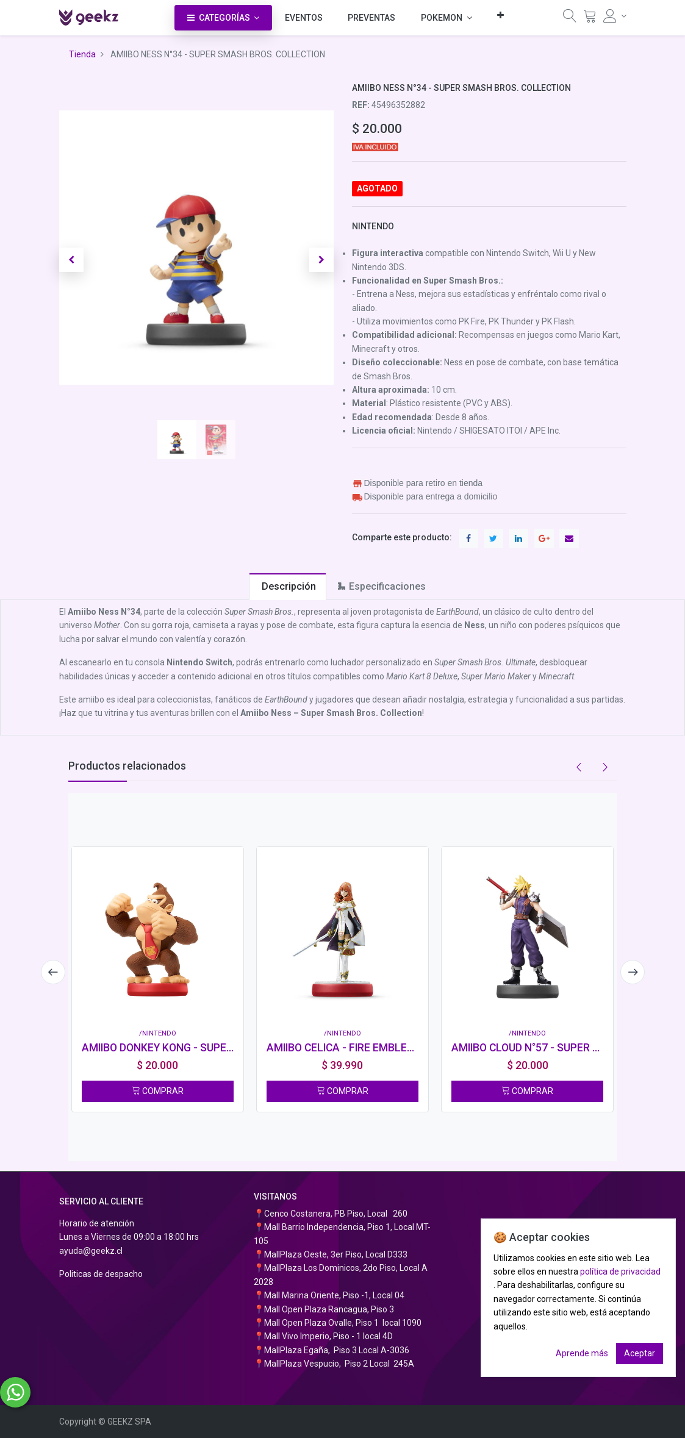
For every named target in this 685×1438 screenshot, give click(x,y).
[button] (500, 15)
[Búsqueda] (569, 19)
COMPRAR (158, 1091)
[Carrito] (590, 19)
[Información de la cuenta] (614, 16)
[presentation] (53, 972)
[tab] (287, 586)
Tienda (82, 54)
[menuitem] (304, 17)
